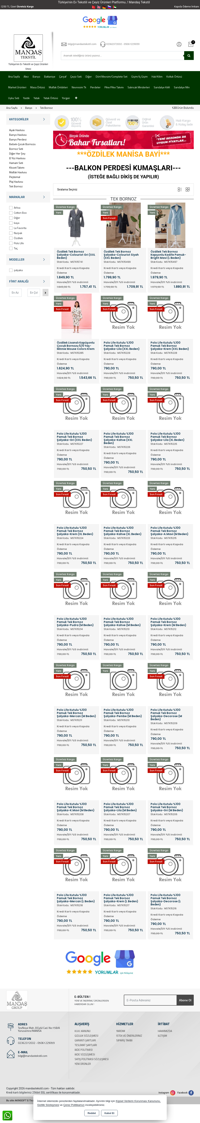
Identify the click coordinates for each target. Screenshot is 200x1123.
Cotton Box (18, 213)
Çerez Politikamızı (74, 1104)
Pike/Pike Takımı (114, 87)
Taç (13, 248)
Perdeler (95, 87)
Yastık (26, 98)
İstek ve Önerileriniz (129, 1036)
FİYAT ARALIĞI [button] (28, 281)
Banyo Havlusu (18, 135)
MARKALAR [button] (28, 197)
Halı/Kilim (157, 76)
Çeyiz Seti (76, 76)
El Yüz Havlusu (17, 158)
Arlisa (14, 207)
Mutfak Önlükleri (58, 87)
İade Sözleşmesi (85, 1054)
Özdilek (16, 238)
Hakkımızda (165, 1031)
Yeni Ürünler (83, 1064)
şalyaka (16, 270)
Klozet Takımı (16, 167)
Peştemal (14, 177)
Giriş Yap (179, 44)
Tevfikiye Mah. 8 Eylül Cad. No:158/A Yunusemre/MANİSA (39, 1029)
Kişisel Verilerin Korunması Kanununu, (138, 1101)
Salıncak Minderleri (139, 87)
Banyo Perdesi (18, 139)
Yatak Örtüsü (51, 98)
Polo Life (16, 243)
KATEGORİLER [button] (28, 119)
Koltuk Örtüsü (174, 76)
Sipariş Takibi (124, 1040)
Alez (26, 76)
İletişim (162, 1036)
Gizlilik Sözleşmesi (86, 1036)
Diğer (89, 76)
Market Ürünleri (17, 87)
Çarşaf (62, 76)
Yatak (37, 98)
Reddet (92, 1113)
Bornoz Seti (16, 149)
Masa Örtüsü (37, 87)
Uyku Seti (13, 98)
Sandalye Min (182, 87)
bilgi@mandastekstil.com (32, 1056)
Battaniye (49, 76)
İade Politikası (84, 1050)
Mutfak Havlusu (18, 172)
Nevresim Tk (79, 87)
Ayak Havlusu (17, 130)
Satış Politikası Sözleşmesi (92, 1059)
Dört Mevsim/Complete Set (111, 76)
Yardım (120, 1031)
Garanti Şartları (85, 1040)
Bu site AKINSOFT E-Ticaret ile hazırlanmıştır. (31, 1100)
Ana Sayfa (14, 76)
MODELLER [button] (28, 259)
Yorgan (66, 98)
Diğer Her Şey (17, 153)
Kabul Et (109, 1113)
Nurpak (15, 233)
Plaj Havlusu (16, 182)
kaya (14, 223)
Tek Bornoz (16, 186)
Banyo (36, 76)
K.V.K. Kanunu (82, 1031)
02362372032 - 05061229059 (36, 1043)
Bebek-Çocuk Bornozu (22, 144)
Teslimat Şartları (86, 1045)
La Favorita (17, 228)
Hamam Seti (16, 163)
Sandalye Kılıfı (162, 87)
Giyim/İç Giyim (139, 76)
